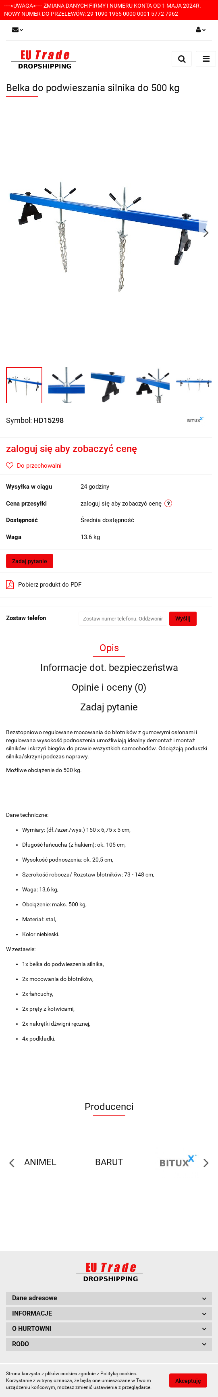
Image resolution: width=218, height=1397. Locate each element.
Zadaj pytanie (29, 561)
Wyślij (183, 618)
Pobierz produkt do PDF (43, 584)
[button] (109, 1298)
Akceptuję (188, 1381)
